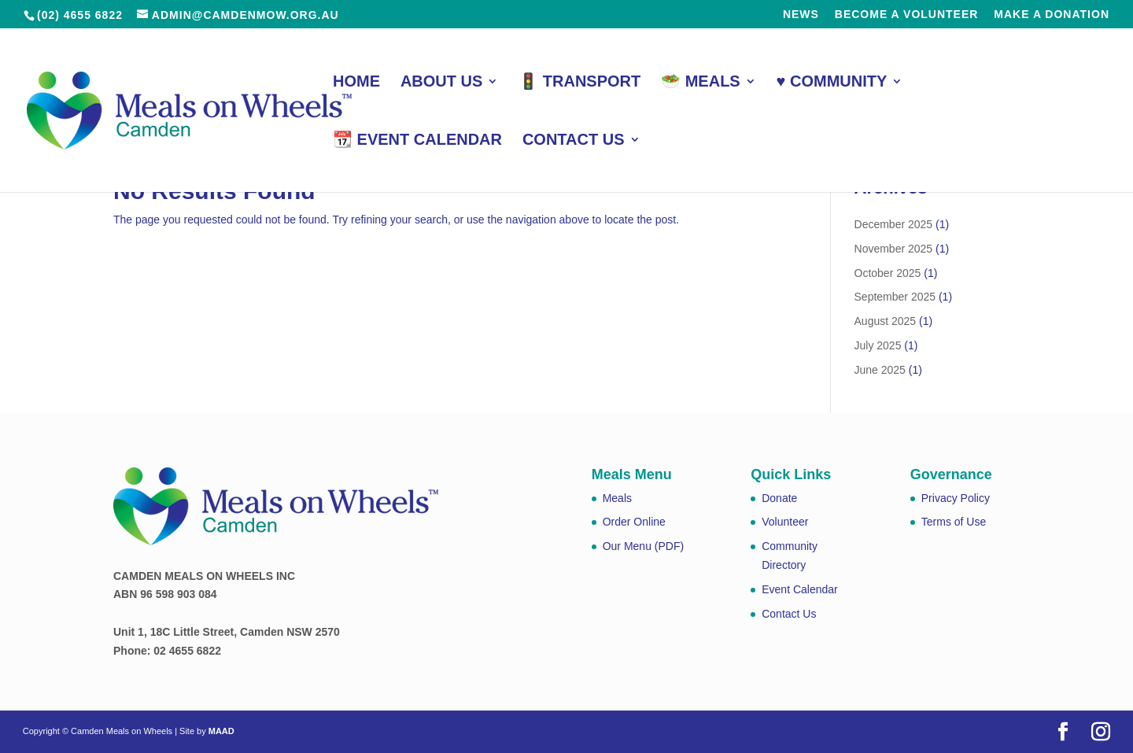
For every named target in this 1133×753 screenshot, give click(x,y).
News (801, 14)
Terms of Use (953, 521)
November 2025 (893, 248)
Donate (779, 498)
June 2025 (880, 370)
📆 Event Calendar (417, 141)
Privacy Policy (955, 498)
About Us (441, 83)
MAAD (221, 731)
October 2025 (887, 273)
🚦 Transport (579, 83)
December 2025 (893, 224)
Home (356, 83)
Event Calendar (800, 589)
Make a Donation (1051, 14)
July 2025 (878, 345)
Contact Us (573, 141)
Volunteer (785, 521)
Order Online (634, 521)
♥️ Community (832, 83)
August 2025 (885, 321)
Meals (617, 498)
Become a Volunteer (907, 14)
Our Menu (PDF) (643, 546)
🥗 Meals (700, 83)
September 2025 (895, 296)
